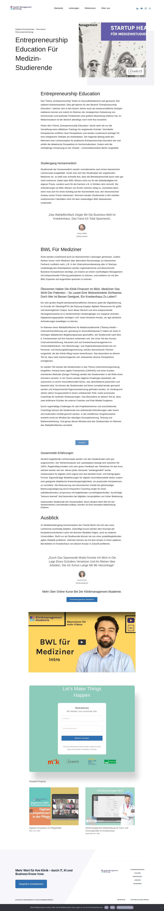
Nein (112, 907)
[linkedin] (137, 8)
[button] (31, 809)
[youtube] (141, 8)
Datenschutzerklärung (125, 907)
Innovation (40, 29)
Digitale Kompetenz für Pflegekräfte (45, 826)
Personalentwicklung (24, 32)
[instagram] (146, 8)
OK (106, 907)
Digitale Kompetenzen (24, 29)
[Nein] (161, 907)
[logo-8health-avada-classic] (21, 5)
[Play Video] (82, 642)
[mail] (150, 8)
